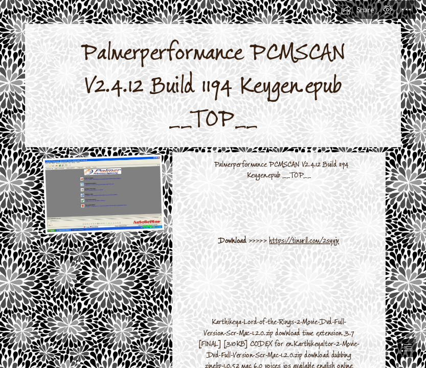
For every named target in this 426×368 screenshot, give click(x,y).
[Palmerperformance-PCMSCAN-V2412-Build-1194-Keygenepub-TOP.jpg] (103, 193)
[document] (213, 184)
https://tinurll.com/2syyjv (304, 240)
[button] (357, 10)
